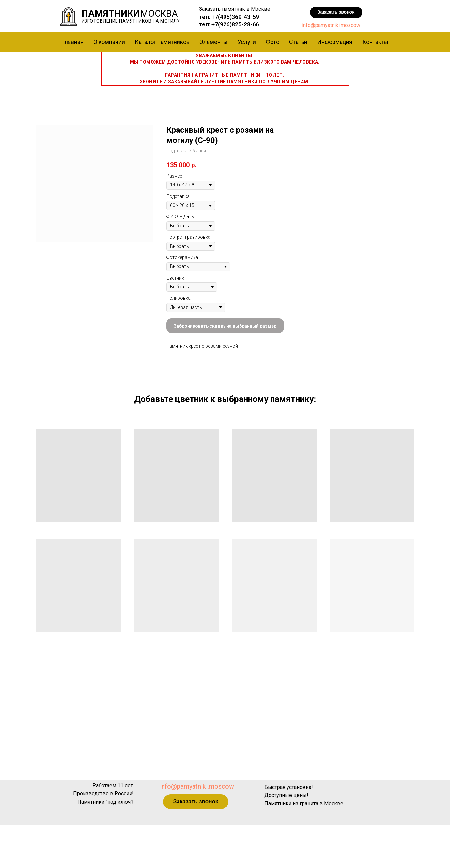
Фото (272, 42)
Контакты (375, 42)
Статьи (298, 42)
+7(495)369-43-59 (235, 16)
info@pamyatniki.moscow (331, 25)
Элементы (213, 42)
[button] (336, 12)
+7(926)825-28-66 (235, 24)
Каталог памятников (162, 42)
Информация (334, 42)
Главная (73, 42)
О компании (109, 42)
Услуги (247, 42)
